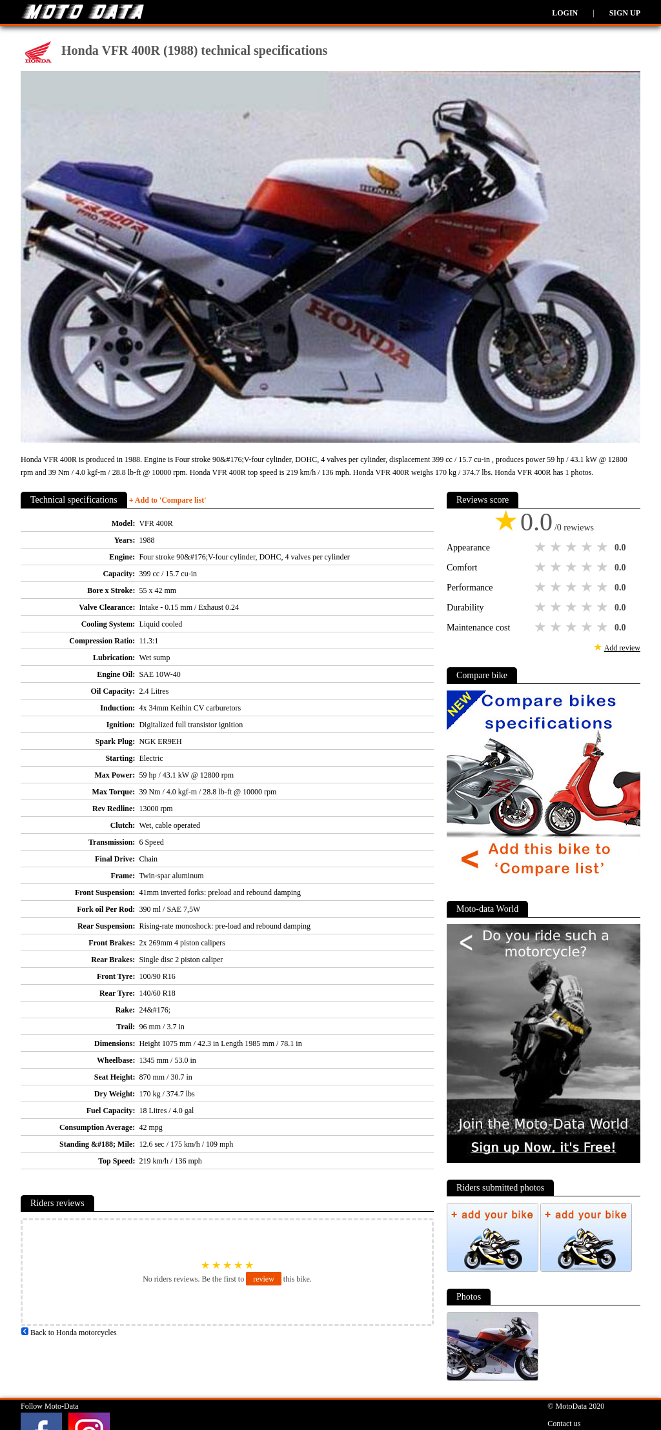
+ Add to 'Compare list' (168, 500)
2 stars (557, 547)
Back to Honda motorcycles (69, 1332)
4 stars (588, 547)
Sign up (624, 12)
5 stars (603, 547)
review (263, 1279)
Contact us (563, 1423)
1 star (541, 547)
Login (565, 12)
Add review (622, 647)
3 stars (572, 547)
